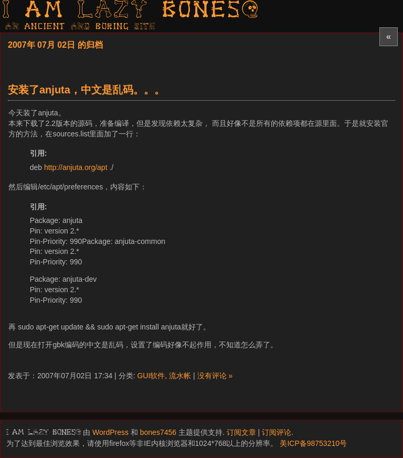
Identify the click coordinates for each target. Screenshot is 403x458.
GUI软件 (151, 375)
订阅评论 (276, 432)
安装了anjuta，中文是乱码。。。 (86, 89)
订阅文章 (241, 432)
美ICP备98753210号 (313, 443)
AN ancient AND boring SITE (80, 27)
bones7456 (158, 432)
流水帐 (180, 375)
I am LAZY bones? (131, 11)
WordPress (110, 432)
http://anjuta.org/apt (76, 167)
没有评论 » (215, 375)
